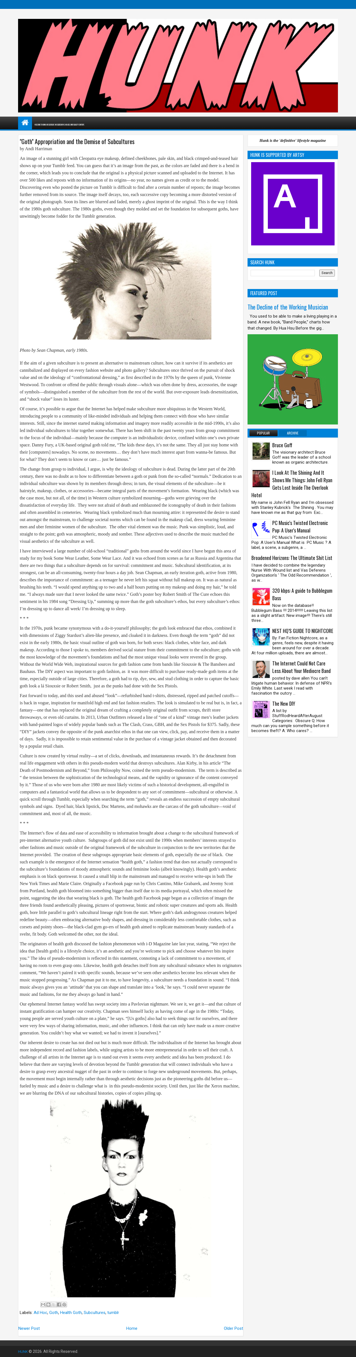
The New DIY (283, 703)
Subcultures (94, 1312)
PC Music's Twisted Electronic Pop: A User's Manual (300, 526)
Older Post (233, 1328)
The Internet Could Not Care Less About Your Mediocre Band (301, 667)
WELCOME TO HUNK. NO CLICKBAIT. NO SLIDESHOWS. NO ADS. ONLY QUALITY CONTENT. (94, 124)
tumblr (113, 1312)
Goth (53, 1312)
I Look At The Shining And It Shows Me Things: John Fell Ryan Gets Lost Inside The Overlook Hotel (291, 484)
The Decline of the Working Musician (288, 306)
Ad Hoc (40, 1312)
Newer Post (29, 1328)
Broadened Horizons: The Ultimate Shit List (291, 557)
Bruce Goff (282, 445)
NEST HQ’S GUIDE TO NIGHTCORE (302, 630)
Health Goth (71, 1312)
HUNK (23, 1351)
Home (131, 1328)
